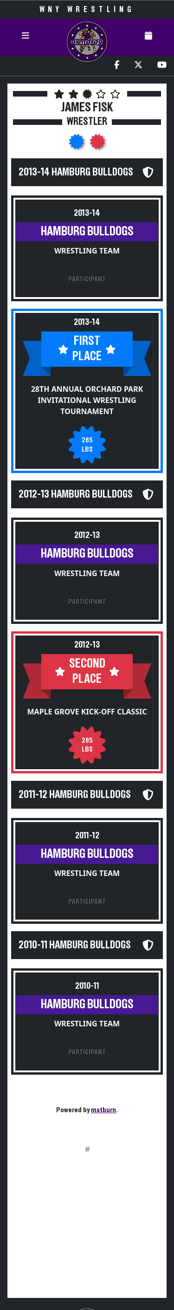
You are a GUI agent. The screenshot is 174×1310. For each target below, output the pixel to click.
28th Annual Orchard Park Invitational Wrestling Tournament (87, 400)
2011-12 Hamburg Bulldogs (75, 794)
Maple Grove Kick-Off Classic (87, 712)
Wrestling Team (87, 251)
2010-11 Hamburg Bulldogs (75, 945)
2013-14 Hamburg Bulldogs (76, 172)
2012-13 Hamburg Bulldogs (76, 494)
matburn (103, 1110)
